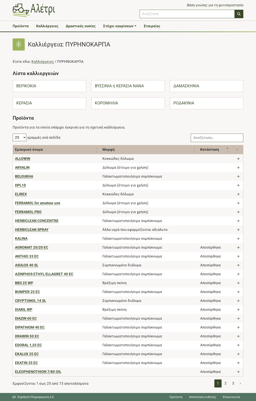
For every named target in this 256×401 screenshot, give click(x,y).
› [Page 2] (240, 383)
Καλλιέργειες (47, 26)
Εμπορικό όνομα (29, 149)
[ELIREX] (21, 194)
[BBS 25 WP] (24, 283)
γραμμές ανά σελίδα (36, 137)
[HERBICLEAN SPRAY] (32, 229)
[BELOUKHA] (24, 176)
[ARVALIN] (22, 167)
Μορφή (108, 149)
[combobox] (187, 14)
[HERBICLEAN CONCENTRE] (37, 221)
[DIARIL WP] (23, 309)
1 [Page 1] (218, 383)
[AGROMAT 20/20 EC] (31, 247)
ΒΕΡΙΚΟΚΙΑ (26, 85)
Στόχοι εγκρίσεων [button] (118, 26)
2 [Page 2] (226, 383)
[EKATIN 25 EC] (26, 363)
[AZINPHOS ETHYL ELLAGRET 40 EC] (44, 274)
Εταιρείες (152, 26)
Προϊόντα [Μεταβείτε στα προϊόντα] (175, 397)
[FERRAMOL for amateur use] (37, 203)
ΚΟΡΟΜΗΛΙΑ (106, 103)
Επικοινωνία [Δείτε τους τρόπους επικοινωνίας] (231, 397)
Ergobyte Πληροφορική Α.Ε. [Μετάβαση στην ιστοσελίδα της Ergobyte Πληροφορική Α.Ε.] (36, 397)
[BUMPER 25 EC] (27, 292)
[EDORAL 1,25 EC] (28, 345)
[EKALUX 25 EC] (27, 354)
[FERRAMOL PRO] (28, 212)
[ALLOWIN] (22, 158)
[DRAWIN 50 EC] (27, 336)
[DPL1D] (20, 185)
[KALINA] (21, 238)
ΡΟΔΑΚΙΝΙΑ (183, 103)
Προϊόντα (21, 26)
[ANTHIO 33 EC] (27, 256)
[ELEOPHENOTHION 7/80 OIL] (38, 372)
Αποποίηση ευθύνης (202, 397)
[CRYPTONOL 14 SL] (30, 300)
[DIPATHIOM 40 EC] (30, 327)
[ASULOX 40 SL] (26, 265)
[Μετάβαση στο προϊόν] (238, 158)
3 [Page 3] (233, 383)
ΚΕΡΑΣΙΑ (24, 103)
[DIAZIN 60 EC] (26, 318)
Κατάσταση (209, 149)
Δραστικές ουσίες (81, 26)
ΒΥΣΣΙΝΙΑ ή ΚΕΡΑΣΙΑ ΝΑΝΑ (119, 85)
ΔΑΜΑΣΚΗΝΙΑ (186, 85)
